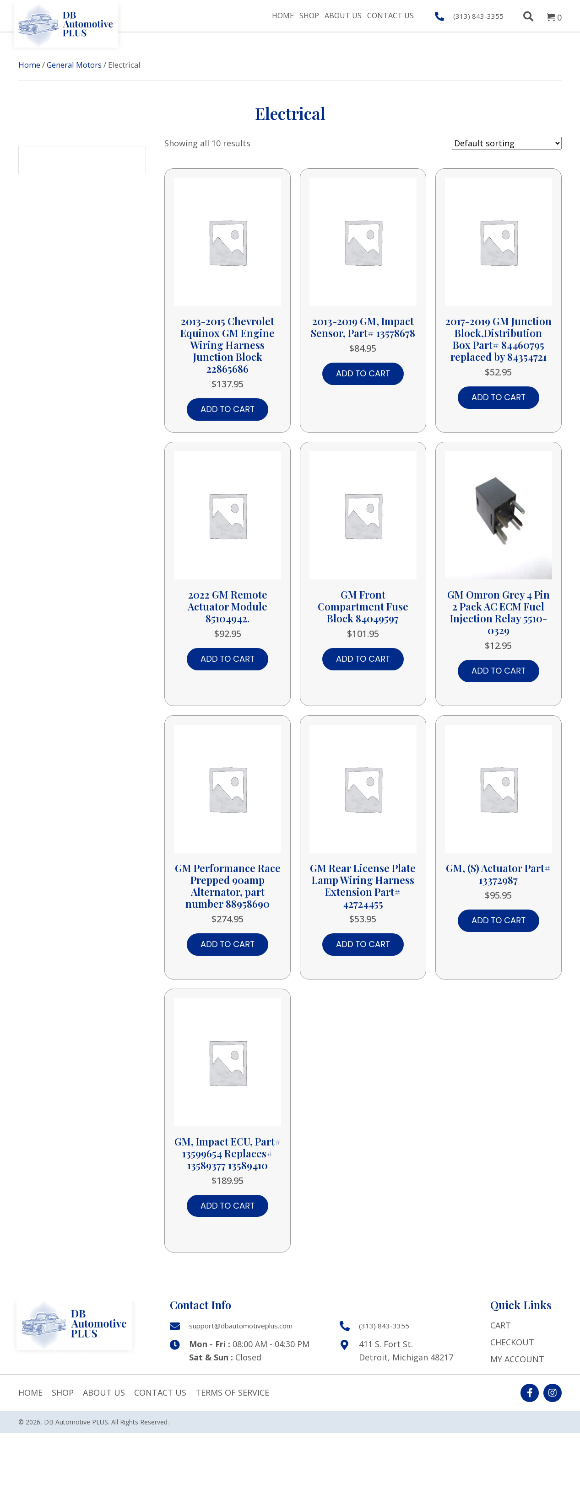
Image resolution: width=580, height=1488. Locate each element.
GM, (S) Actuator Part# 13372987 (498, 874)
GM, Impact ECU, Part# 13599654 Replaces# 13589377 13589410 (227, 1153)
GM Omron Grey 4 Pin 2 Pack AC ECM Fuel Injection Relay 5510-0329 (498, 612)
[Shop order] (507, 143)
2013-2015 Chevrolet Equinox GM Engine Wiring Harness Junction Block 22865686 (227, 344)
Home (29, 64)
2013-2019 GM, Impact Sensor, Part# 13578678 (363, 327)
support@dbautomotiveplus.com (241, 1325)
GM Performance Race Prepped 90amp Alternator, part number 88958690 (228, 885)
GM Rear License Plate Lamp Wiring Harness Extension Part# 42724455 (363, 885)
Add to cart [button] (228, 409)
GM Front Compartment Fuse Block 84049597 (363, 606)
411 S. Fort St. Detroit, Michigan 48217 (406, 1350)
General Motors (74, 64)
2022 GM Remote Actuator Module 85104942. (227, 606)
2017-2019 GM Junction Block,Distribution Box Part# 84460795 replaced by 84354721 (498, 339)
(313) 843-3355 (478, 16)
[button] (529, 1393)
